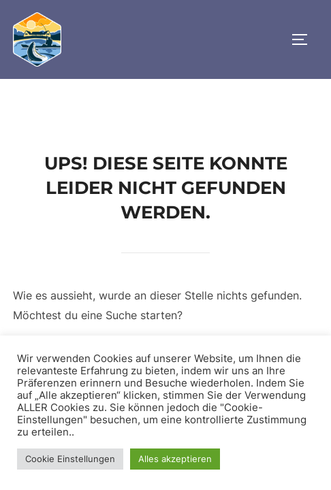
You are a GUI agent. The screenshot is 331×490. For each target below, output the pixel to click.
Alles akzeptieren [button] (175, 458)
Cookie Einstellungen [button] (70, 458)
